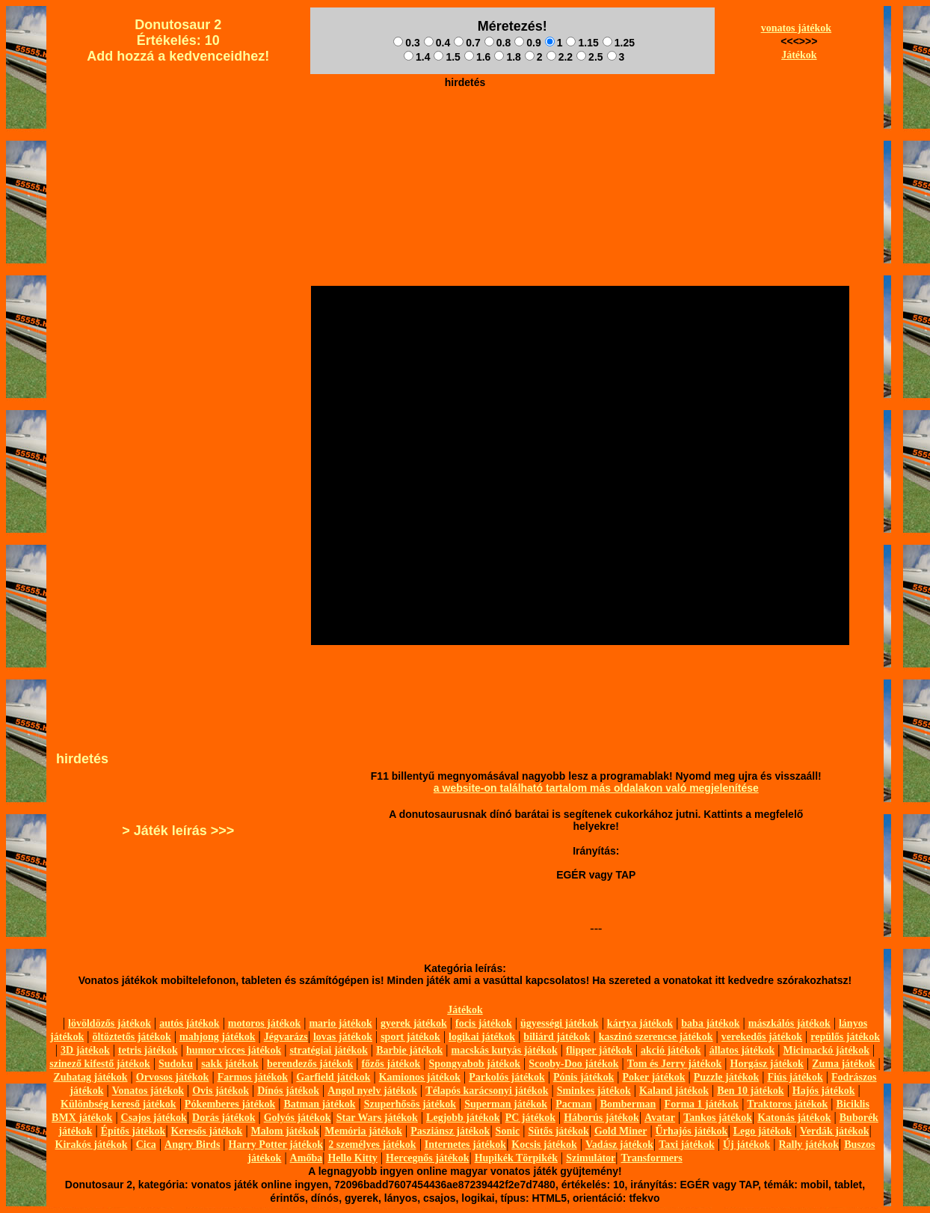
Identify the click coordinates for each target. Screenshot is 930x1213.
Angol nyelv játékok (372, 1090)
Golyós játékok (297, 1117)
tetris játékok (148, 1050)
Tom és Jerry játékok (674, 1063)
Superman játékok (505, 1104)
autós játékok (189, 1023)
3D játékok (85, 1050)
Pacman (573, 1104)
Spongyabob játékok (475, 1063)
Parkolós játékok (507, 1077)
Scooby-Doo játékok (573, 1063)
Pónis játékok (583, 1077)
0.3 (406, 43)
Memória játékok (363, 1131)
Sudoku (175, 1063)
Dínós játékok (288, 1090)
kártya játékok (640, 1023)
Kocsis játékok (544, 1144)
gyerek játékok (414, 1023)
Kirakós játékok (91, 1144)
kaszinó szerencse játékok (656, 1036)
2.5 (589, 57)
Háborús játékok (601, 1117)
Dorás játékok (223, 1117)
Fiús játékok (794, 1077)
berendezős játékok (310, 1063)
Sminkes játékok (594, 1090)
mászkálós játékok (789, 1023)
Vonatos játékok (148, 1090)
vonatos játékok (796, 28)
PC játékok (530, 1117)
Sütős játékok (558, 1131)
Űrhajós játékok (692, 1131)
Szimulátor (590, 1158)
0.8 (497, 43)
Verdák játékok (834, 1131)
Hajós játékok (823, 1090)
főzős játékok (390, 1063)
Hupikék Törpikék (516, 1158)
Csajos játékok (154, 1117)
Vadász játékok (619, 1144)
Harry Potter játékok (276, 1144)
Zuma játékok (843, 1063)
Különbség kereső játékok (118, 1104)
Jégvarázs (286, 1036)
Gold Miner (620, 1131)
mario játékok (340, 1023)
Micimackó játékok (826, 1050)
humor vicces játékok (233, 1050)
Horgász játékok (767, 1063)
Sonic (508, 1131)
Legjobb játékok (462, 1117)
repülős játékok (845, 1036)
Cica (146, 1144)
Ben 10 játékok (750, 1090)
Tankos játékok (717, 1117)
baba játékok (710, 1023)
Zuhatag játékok (90, 1077)
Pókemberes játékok (230, 1104)
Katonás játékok (794, 1117)
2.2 (559, 57)
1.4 (417, 57)
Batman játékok (319, 1104)
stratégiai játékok (328, 1050)
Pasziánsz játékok (450, 1131)
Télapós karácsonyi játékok (486, 1090)
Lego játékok (762, 1131)
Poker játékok (653, 1077)
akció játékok (671, 1050)
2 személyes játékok (372, 1144)
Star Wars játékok (377, 1117)
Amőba (306, 1158)
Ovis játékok (220, 1090)
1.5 (447, 57)
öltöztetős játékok (131, 1036)
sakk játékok (230, 1063)
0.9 (527, 43)
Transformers (652, 1158)
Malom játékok (285, 1131)
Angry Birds (192, 1144)
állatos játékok (742, 1050)
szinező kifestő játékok (99, 1063)
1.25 (619, 43)
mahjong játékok (217, 1036)
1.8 (507, 57)
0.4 (437, 43)
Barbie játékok (409, 1050)
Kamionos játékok (420, 1077)
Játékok (798, 55)
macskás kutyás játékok (504, 1050)
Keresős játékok (207, 1131)
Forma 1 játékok (702, 1104)
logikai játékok (482, 1036)
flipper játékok (599, 1050)
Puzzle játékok (726, 1077)
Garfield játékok (333, 1077)
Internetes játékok (465, 1144)
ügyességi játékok (559, 1023)
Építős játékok (133, 1131)
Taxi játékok (687, 1144)
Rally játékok (808, 1144)
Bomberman (628, 1104)
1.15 (582, 43)
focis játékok (483, 1023)
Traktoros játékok (787, 1104)
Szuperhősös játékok (410, 1104)
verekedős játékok (761, 1036)
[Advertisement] (465, 128)
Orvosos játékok (172, 1077)
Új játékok (746, 1144)
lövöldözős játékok (109, 1023)
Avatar (659, 1117)
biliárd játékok (556, 1036)
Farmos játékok (253, 1077)
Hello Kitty (352, 1158)
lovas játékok (342, 1036)
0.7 (467, 43)
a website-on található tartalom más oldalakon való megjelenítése (596, 788)
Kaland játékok (674, 1090)
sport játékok (410, 1036)
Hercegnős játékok (427, 1158)
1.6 (477, 57)
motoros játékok (264, 1023)
